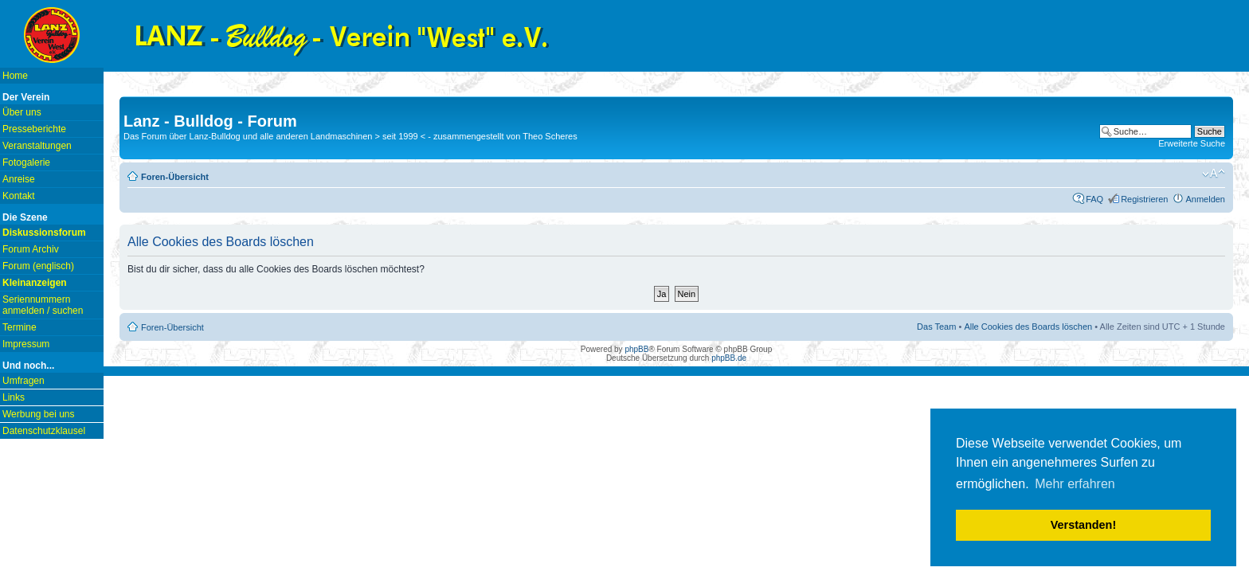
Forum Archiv (30, 249)
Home (15, 75)
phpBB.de (728, 358)
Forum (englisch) (38, 266)
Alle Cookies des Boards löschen (1028, 326)
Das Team (936, 326)
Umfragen (23, 380)
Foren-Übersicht (175, 177)
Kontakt (18, 195)
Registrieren (1144, 199)
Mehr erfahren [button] (1075, 484)
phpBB (636, 349)
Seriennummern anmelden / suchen (42, 305)
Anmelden (1205, 199)
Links (13, 397)
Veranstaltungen (37, 145)
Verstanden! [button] (1083, 524)
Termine (19, 327)
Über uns (21, 112)
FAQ (1094, 199)
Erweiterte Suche (1191, 143)
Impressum (25, 344)
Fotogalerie (26, 162)
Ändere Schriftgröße (1213, 173)
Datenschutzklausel (43, 430)
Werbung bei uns (38, 414)
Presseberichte (34, 129)
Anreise (18, 179)
